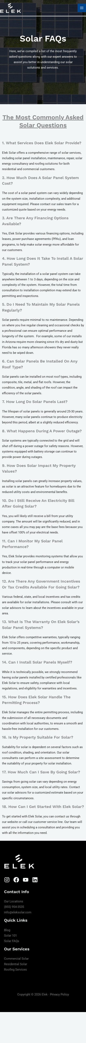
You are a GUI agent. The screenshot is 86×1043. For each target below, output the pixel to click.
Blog (7, 930)
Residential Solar (15, 964)
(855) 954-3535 (14, 907)
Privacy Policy (59, 994)
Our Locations (13, 901)
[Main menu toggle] (81, 8)
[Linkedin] (35, 880)
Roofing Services (15, 969)
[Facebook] (16, 880)
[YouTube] (25, 880)
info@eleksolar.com (17, 912)
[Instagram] (7, 880)
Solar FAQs (11, 941)
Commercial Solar (16, 958)
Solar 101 (10, 935)
